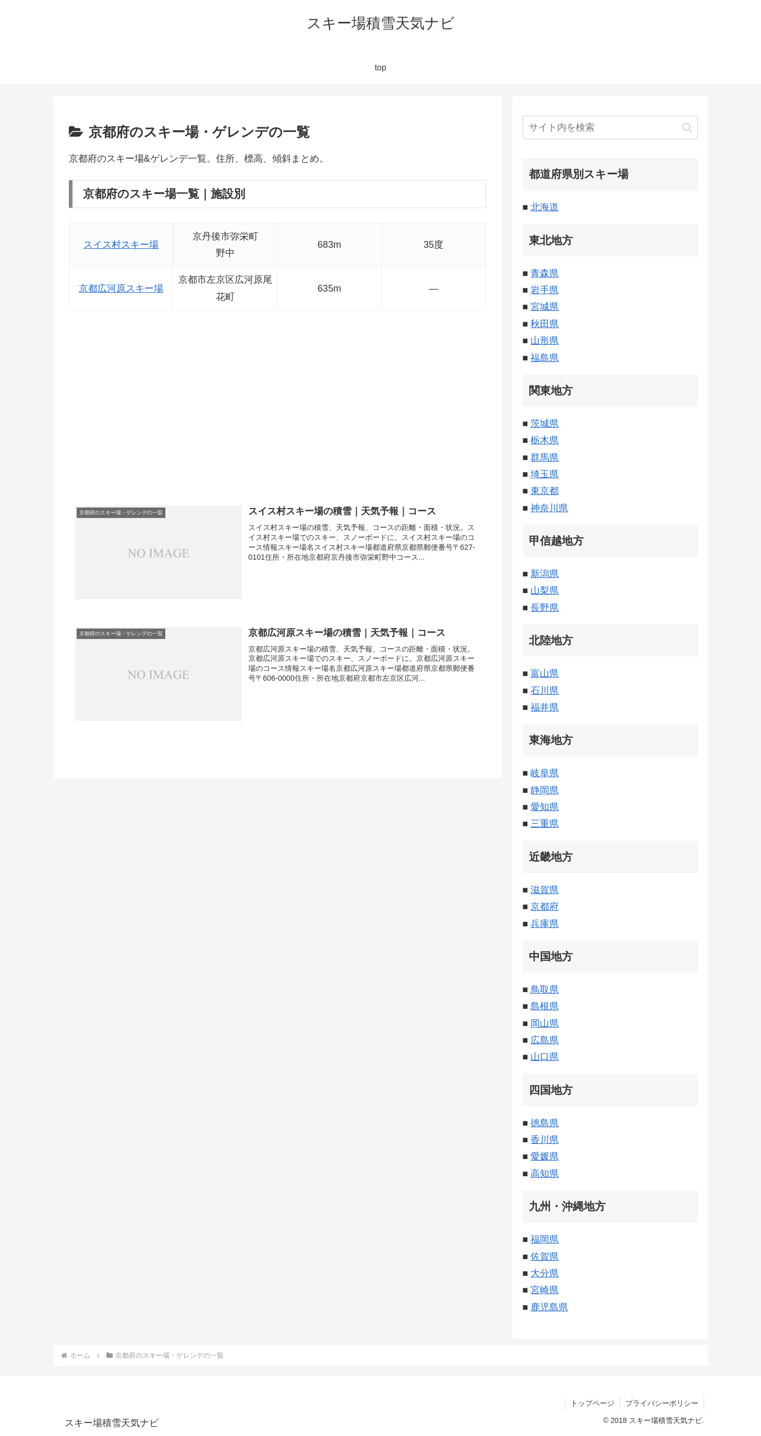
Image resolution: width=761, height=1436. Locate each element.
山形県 (544, 340)
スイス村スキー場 (121, 244)
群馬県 (544, 457)
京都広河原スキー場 (121, 288)
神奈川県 (549, 508)
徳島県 (544, 1123)
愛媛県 (544, 1156)
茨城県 (544, 423)
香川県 (544, 1140)
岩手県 (544, 290)
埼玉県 (544, 474)
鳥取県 (544, 989)
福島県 (544, 358)
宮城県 (544, 306)
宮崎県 (544, 1290)
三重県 (544, 823)
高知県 (544, 1173)
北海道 (544, 207)
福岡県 (544, 1239)
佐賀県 (544, 1256)
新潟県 (544, 574)
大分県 (544, 1273)
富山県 (544, 673)
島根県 (544, 1006)
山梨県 (544, 590)
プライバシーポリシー (661, 1403)
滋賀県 (544, 890)
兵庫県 (544, 924)
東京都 (544, 491)
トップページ (592, 1403)
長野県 (544, 607)
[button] (687, 128)
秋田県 (544, 324)
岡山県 (544, 1023)
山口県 (544, 1057)
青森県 (544, 273)
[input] (610, 127)
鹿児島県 (549, 1307)
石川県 (544, 690)
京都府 (544, 906)
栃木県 (544, 440)
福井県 (544, 707)
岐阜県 (544, 773)
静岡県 (544, 790)
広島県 (544, 1040)
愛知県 (544, 807)
